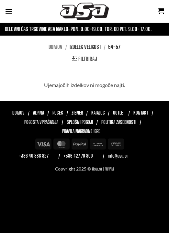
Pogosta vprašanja (41, 122)
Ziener (77, 113)
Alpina (38, 113)
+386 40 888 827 (34, 156)
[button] (9, 11)
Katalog (98, 113)
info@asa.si (118, 156)
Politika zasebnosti (118, 122)
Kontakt (140, 113)
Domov (55, 47)
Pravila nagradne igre (81, 131)
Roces (57, 113)
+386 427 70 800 (78, 156)
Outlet (119, 113)
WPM (109, 169)
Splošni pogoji (80, 122)
